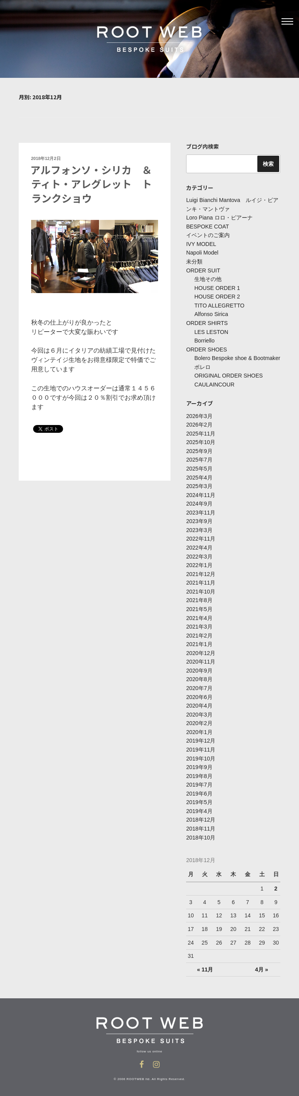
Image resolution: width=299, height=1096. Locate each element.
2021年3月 (199, 624)
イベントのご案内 (208, 235)
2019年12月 (200, 737)
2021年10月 (200, 589)
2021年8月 (199, 598)
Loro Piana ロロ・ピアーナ (219, 217)
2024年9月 (199, 502)
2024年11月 (200, 493)
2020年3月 (199, 711)
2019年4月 (199, 807)
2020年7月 (199, 684)
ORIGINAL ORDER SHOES (228, 374)
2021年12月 (200, 571)
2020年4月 (199, 702)
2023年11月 (200, 511)
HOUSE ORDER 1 (216, 288)
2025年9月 (199, 449)
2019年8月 (199, 772)
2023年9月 (199, 519)
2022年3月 (199, 554)
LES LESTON (211, 331)
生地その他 (208, 279)
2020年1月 (199, 728)
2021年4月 (199, 615)
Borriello (204, 340)
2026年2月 (199, 423)
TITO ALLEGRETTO (219, 305)
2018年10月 (200, 833)
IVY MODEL (201, 244)
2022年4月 (199, 545)
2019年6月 (199, 789)
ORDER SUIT (203, 270)
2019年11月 (200, 746)
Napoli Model (202, 252)
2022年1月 (199, 563)
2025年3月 (199, 484)
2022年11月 (200, 537)
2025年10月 (200, 441)
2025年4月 (199, 475)
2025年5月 (199, 467)
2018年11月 (200, 824)
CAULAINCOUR (214, 383)
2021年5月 (199, 606)
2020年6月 (199, 693)
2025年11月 (200, 432)
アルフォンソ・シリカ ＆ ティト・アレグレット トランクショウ (96, 183)
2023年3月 (199, 528)
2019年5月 (199, 798)
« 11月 (205, 965)
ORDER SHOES (206, 348)
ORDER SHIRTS (206, 322)
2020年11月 (200, 658)
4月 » (261, 965)
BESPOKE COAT (207, 226)
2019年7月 (199, 781)
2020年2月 (199, 720)
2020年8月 (199, 676)
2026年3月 (199, 414)
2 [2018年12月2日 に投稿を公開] (275, 884)
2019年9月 (199, 763)
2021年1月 (199, 641)
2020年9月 (199, 667)
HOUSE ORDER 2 (216, 296)
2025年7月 (199, 458)
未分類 (194, 261)
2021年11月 (200, 580)
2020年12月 (200, 650)
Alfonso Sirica (211, 314)
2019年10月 (200, 755)
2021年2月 (199, 632)
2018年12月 (200, 815)
